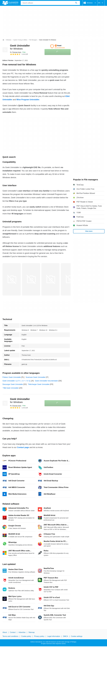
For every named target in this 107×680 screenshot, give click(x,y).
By (15, 52)
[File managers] (33, 40)
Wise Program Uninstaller (27, 100)
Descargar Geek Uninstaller (13, 384)
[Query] (50, 3)
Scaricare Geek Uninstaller (35, 377)
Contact (13, 632)
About (5, 632)
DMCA (65, 636)
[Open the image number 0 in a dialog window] (12, 279)
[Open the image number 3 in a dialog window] (70, 279)
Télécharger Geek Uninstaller (39, 384)
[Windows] (8, 40)
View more (88, 231)
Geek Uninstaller (20, 400)
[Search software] (76, 3)
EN (101, 3)
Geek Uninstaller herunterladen (46, 381)
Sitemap (31, 632)
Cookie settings (76, 636)
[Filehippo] (10, 3)
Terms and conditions (10, 636)
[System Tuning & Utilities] (20, 40)
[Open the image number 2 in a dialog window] (50, 279)
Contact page (23, 447)
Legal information (53, 636)
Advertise (21, 632)
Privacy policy (39, 636)
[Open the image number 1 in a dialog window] (31, 279)
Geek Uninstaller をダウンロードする (16, 381)
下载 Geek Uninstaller (11, 388)
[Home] (3, 40)
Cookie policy (26, 636)
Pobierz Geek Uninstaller (12, 377)
